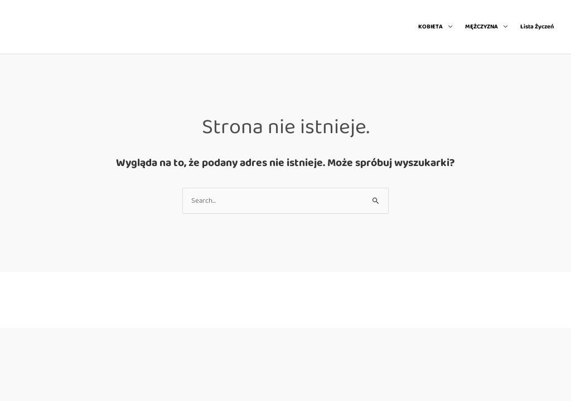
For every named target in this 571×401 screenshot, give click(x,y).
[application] (448, 27)
